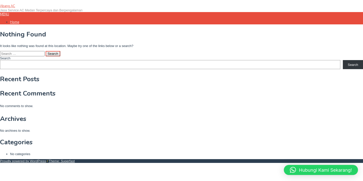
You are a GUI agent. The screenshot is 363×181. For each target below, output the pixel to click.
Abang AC (7, 6)
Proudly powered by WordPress (23, 161)
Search (5, 58)
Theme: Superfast (62, 161)
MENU (4, 14)
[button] (321, 170)
